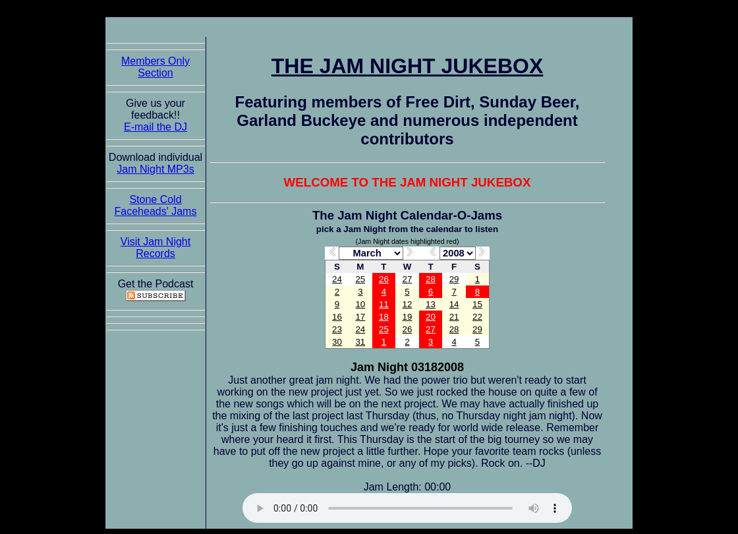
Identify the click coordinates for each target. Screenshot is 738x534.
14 (454, 304)
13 (431, 304)
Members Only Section (155, 66)
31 (360, 342)
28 (431, 279)
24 (337, 279)
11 (384, 304)
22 (477, 317)
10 (360, 304)
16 (337, 317)
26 (384, 279)
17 (360, 317)
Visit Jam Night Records (155, 247)
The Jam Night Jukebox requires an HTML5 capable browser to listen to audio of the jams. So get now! (407, 508)
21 (454, 317)
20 (431, 317)
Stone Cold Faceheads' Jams (156, 205)
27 (407, 279)
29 (454, 279)
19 (407, 317)
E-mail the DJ (155, 127)
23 (337, 329)
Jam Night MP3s (155, 169)
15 (477, 304)
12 (407, 304)
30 (337, 342)
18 (384, 317)
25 (360, 279)
